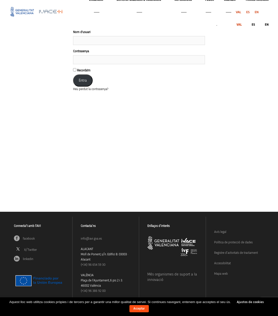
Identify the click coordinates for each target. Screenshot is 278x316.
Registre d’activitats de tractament (236, 253)
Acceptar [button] (139, 308)
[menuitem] (238, 12)
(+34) (93, 264)
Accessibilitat (222, 263)
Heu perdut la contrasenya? (90, 89)
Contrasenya (81, 51)
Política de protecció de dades (233, 242)
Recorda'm (81, 70)
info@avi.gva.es (91, 238)
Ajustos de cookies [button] (250, 302)
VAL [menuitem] (238, 12)
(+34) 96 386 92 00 (93, 291)
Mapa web (221, 273)
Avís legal (220, 232)
